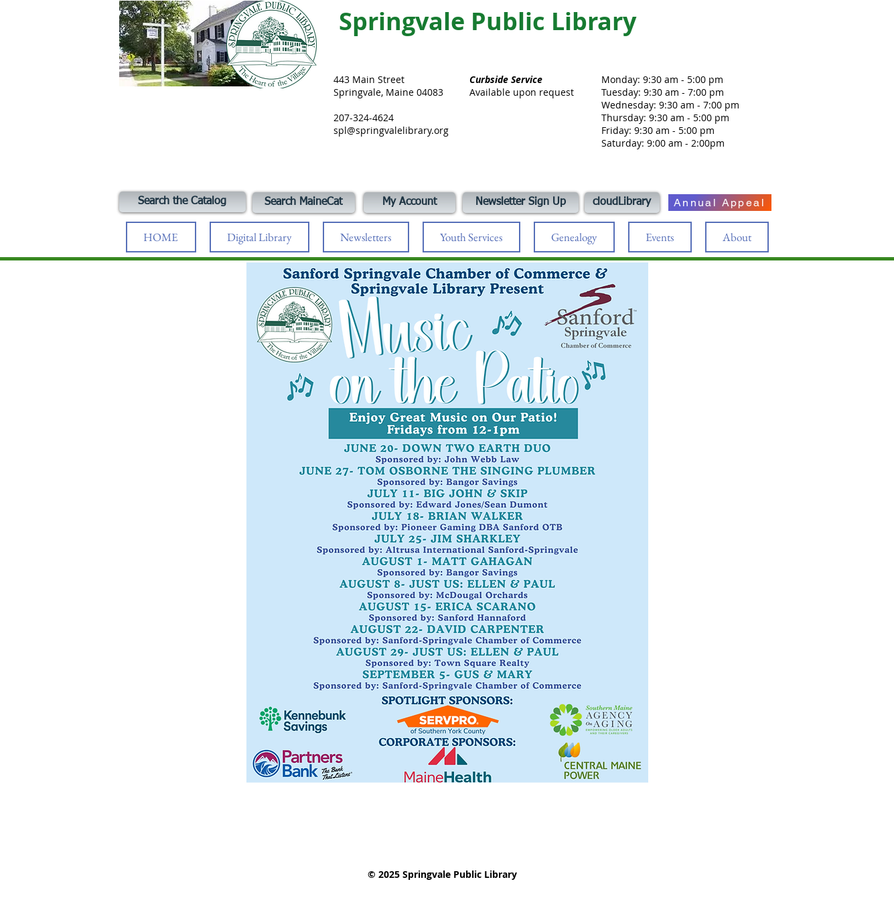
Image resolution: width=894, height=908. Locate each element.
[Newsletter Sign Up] (521, 202)
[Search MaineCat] (303, 202)
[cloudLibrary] (622, 202)
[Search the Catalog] (182, 202)
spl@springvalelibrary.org (391, 130)
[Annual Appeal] (719, 202)
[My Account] (409, 202)
